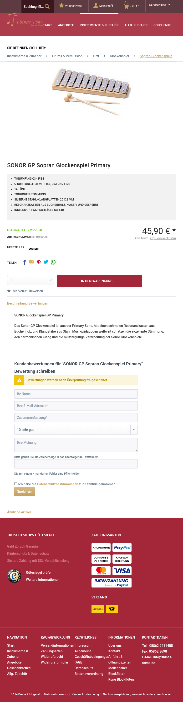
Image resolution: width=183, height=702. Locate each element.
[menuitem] (73, 6)
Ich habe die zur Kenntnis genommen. (67, 484)
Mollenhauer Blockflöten (117, 671)
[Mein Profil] (106, 6)
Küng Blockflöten (121, 679)
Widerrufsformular (54, 662)
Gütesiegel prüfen (39, 572)
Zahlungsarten (52, 651)
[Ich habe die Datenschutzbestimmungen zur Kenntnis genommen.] (15, 483)
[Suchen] (47, 6)
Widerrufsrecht (52, 657)
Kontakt (114, 651)
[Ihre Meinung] (76, 445)
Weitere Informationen (42, 580)
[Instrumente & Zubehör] (99, 21)
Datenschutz (84, 668)
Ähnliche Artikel (19, 512)
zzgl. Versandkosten (163, 238)
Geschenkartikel (19, 668)
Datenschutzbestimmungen (57, 484)
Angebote (14, 662)
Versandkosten (81, 694)
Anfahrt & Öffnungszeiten (119, 659)
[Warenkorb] (134, 6)
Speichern (24, 491)
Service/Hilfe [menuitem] (158, 5)
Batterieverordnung (89, 674)
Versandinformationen (56, 645)
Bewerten (33, 291)
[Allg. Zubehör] (135, 22)
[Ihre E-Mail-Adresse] (76, 406)
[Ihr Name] (76, 394)
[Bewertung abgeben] (76, 430)
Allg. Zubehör (17, 674)
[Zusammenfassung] (76, 417)
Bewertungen (38, 303)
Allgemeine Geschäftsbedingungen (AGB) (90, 656)
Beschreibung (17, 303)
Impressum (83, 645)
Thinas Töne (37, 19)
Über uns (115, 645)
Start (11, 645)
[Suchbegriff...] (37, 6)
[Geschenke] (162, 22)
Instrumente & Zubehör (17, 654)
